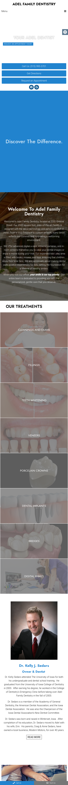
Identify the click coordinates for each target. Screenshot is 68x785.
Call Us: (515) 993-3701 (34, 66)
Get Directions (34, 73)
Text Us (50, 783)
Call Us (17, 783)
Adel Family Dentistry (34, 4)
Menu (4, 11)
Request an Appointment (34, 80)
